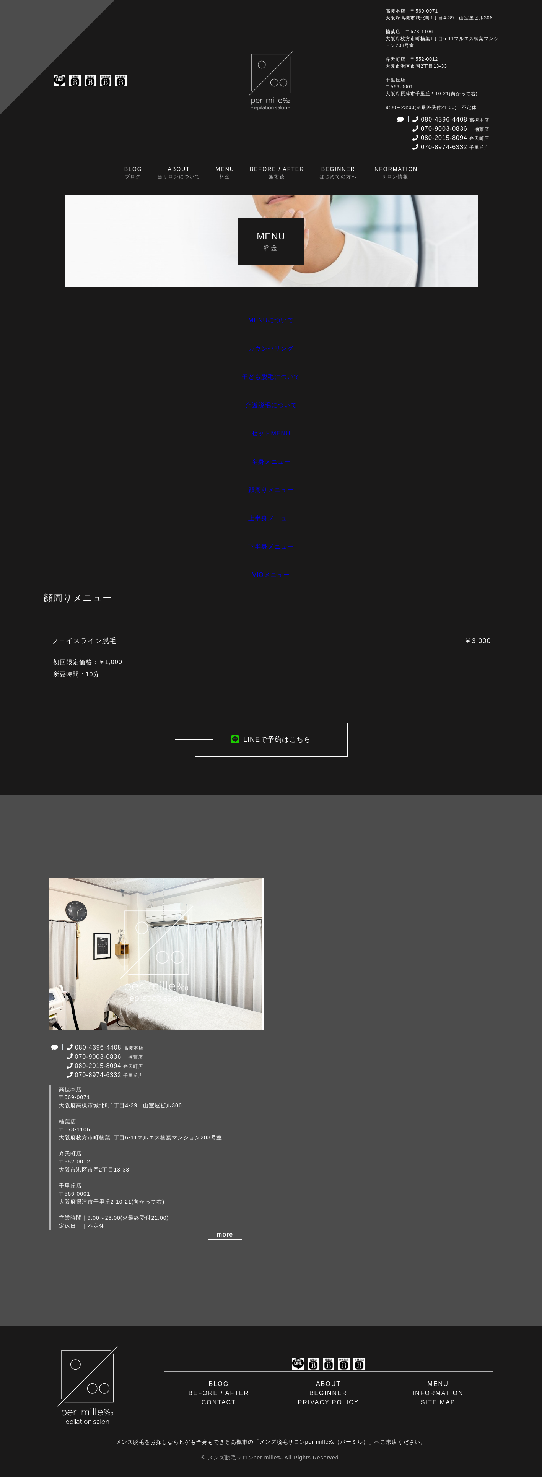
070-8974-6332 (449, 147)
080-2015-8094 (449, 138)
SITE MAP (438, 1402)
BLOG (219, 1384)
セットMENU (270, 433)
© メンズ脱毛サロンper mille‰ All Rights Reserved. (270, 1457)
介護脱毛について (271, 405)
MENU (438, 1384)
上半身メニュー (271, 518)
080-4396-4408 (449, 119)
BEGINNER (328, 1393)
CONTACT (219, 1402)
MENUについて (271, 320)
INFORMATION (438, 1393)
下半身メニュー (271, 546)
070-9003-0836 (449, 128)
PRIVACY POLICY (328, 1402)
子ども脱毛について (271, 377)
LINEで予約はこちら (271, 739)
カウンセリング (271, 348)
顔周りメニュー (271, 490)
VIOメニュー (271, 575)
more (224, 1234)
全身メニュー (271, 461)
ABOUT (328, 1384)
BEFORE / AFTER (219, 1393)
